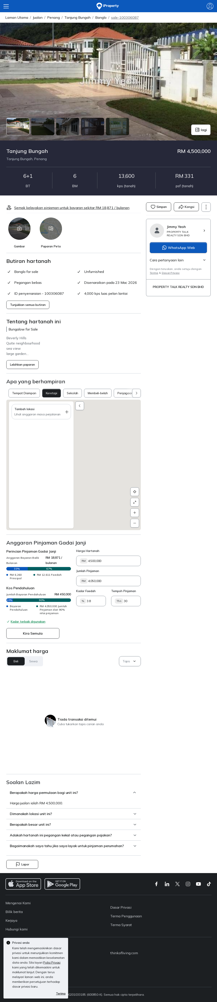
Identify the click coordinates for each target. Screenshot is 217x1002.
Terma (154, 272)
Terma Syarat (121, 925)
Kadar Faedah (86, 591)
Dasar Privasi (171, 272)
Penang (53, 17)
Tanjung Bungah (77, 17)
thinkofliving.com (124, 953)
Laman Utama (16, 17)
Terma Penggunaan (126, 916)
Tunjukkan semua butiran (28, 305)
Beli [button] (16, 661)
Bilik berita (14, 912)
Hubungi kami (16, 929)
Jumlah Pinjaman (87, 571)
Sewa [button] (33, 661)
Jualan (38, 17)
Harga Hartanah (87, 551)
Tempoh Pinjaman (123, 591)
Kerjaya (11, 920)
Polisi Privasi (51, 962)
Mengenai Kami (18, 903)
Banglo (101, 17)
